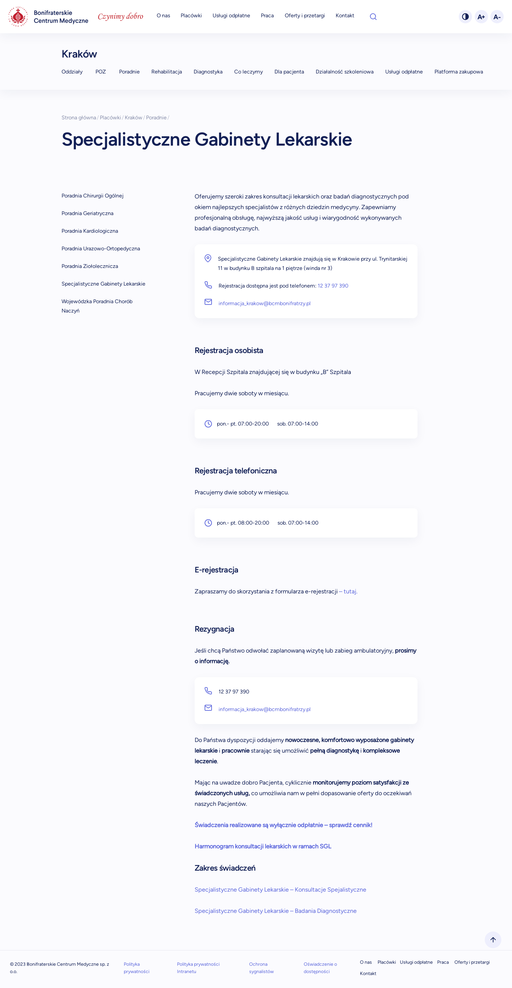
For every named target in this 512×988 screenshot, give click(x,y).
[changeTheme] (465, 16)
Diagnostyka (208, 71)
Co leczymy (248, 71)
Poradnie (129, 71)
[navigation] (48, 17)
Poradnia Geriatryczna (87, 213)
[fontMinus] (497, 16)
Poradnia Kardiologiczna (90, 231)
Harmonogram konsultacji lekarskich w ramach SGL (263, 846)
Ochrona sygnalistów (261, 967)
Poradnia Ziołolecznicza (90, 266)
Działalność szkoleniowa (345, 71)
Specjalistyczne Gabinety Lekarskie (103, 284)
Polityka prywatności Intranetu (198, 967)
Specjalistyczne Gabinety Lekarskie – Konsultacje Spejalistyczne (280, 889)
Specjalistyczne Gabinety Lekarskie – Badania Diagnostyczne (276, 911)
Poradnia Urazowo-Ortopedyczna (101, 248)
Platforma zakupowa (458, 71)
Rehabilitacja (166, 71)
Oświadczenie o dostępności (320, 967)
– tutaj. (348, 591)
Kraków (79, 54)
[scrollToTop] (493, 939)
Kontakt (345, 15)
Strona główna (80, 117)
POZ (100, 71)
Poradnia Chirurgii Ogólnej (92, 195)
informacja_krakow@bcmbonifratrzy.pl (265, 303)
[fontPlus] (481, 16)
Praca (267, 15)
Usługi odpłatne (231, 15)
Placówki (191, 15)
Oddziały (72, 71)
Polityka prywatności (136, 967)
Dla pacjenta (289, 71)
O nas (163, 15)
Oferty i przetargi (305, 15)
